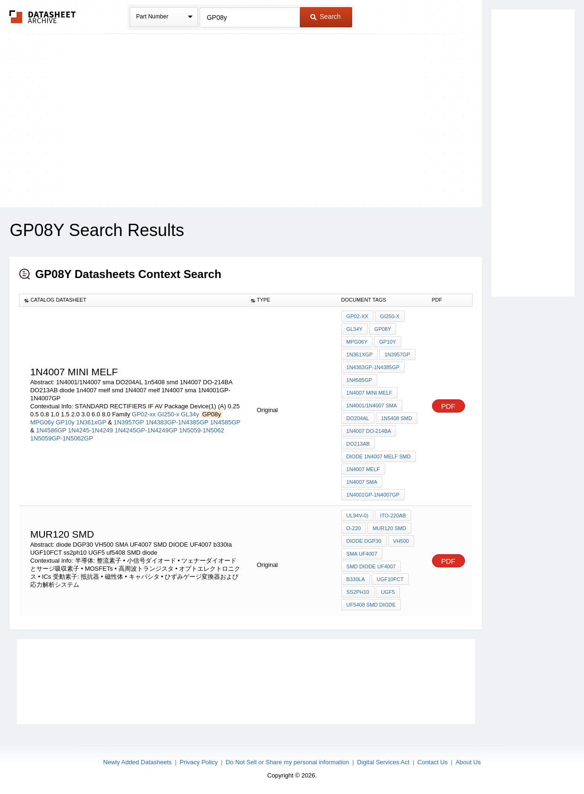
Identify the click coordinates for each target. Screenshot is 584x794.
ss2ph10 (358, 592)
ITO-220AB (393, 515)
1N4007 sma (362, 482)
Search (325, 16)
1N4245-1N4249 (90, 430)
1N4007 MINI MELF (369, 393)
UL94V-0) (357, 515)
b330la (356, 579)
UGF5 (388, 592)
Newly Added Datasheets (137, 762)
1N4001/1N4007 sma (372, 405)
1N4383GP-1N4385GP (176, 422)
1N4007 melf (363, 469)
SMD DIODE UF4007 (371, 566)
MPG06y (42, 422)
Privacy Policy (198, 762)
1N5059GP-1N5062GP (61, 438)
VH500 (401, 541)
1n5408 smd (396, 418)
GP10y (65, 422)
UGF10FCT (390, 579)
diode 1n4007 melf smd (379, 456)
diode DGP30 (364, 541)
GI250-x (168, 414)
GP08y (382, 329)
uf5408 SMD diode (371, 605)
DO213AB (358, 444)
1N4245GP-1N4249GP (146, 430)
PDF (448, 406)
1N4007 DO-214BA (369, 431)
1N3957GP (129, 422)
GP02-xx (144, 414)
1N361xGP (92, 422)
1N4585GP (225, 422)
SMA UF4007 (362, 554)
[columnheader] (132, 300)
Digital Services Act (383, 762)
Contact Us (432, 762)
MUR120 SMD (389, 528)
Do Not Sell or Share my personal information (287, 762)
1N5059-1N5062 (201, 430)
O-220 (354, 528)
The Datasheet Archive (42, 16)
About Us (468, 762)
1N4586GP (51, 430)
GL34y (190, 414)
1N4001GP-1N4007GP (373, 495)
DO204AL (358, 418)
